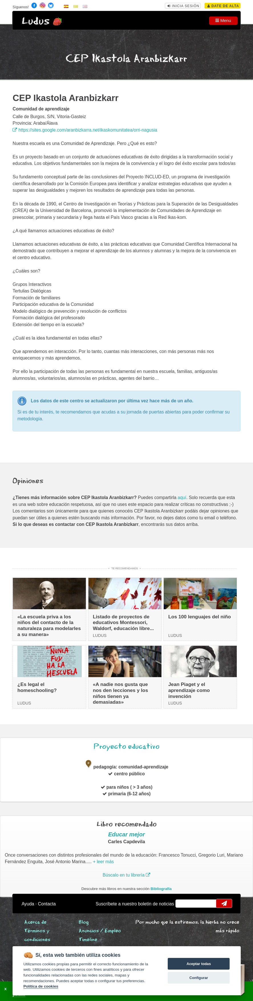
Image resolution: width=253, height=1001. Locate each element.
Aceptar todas (199, 964)
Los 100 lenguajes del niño (199, 616)
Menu (223, 20)
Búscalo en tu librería (126, 875)
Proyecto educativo (126, 746)
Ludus (36, 21)
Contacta (47, 903)
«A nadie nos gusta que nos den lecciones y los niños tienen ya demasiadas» (120, 693)
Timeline (88, 940)
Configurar (198, 978)
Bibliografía (161, 889)
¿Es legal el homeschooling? (37, 687)
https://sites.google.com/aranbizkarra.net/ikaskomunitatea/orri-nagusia (85, 130)
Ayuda (28, 903)
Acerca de (35, 922)
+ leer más (103, 861)
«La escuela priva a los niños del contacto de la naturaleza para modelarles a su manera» (49, 625)
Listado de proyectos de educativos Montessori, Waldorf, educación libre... (123, 622)
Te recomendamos (125, 568)
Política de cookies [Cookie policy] (40, 986)
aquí (182, 497)
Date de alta (223, 6)
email (183, 903)
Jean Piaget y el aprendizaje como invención (189, 690)
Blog (84, 922)
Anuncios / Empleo (100, 931)
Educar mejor (126, 834)
